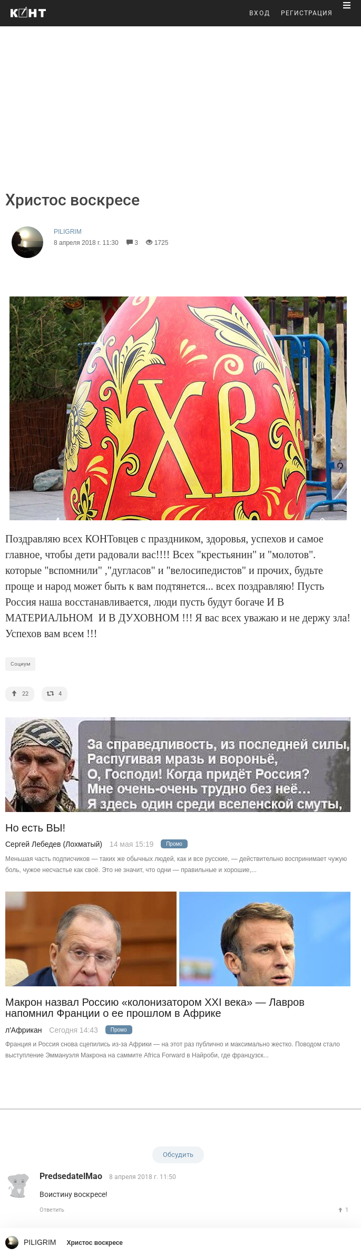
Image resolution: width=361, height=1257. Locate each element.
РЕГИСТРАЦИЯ (307, 13)
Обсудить (178, 1155)
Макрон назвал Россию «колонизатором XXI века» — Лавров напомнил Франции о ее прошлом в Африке (155, 1008)
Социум (20, 664)
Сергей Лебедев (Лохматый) (53, 844)
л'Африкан (23, 1030)
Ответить (52, 1209)
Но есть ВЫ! (35, 828)
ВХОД (259, 13)
